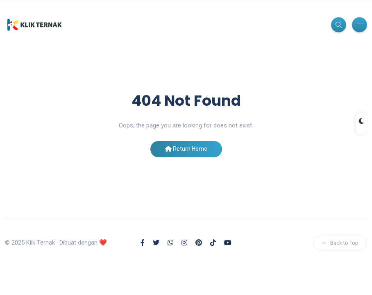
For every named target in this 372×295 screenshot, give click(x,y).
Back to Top (340, 243)
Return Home (186, 148)
